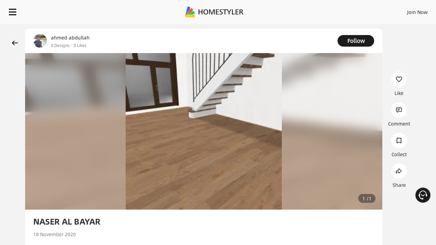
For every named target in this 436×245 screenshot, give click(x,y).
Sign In (311, 10)
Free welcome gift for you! (294, 28)
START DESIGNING (402, 10)
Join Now (335, 10)
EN (359, 10)
